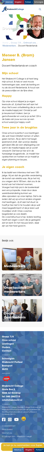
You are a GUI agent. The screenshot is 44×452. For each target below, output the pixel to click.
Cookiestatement (8, 426)
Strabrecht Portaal (12, 362)
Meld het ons (7, 433)
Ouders (6, 347)
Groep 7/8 (16, 43)
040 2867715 (13, 397)
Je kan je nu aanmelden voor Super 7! (22, 446)
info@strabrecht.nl (12, 400)
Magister (18, 2)
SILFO (5, 369)
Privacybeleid (7, 429)
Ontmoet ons (29, 43)
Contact (6, 351)
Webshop (19, 450)
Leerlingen (8, 344)
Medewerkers (9, 46)
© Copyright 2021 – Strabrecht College (17, 437)
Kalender (9, 2)
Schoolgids (38, 2)
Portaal (28, 2)
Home (5, 43)
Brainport (7, 366)
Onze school (9, 340)
